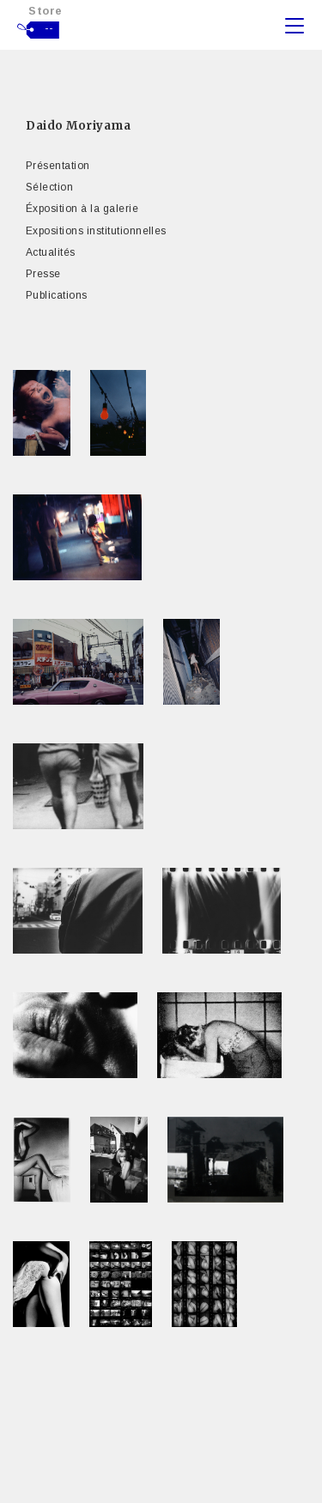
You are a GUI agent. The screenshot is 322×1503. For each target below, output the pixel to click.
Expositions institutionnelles (96, 231)
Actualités (51, 252)
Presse (43, 274)
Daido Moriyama (78, 125)
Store (45, 10)
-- (49, 28)
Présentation (58, 166)
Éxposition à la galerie (82, 209)
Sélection (49, 187)
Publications (57, 295)
